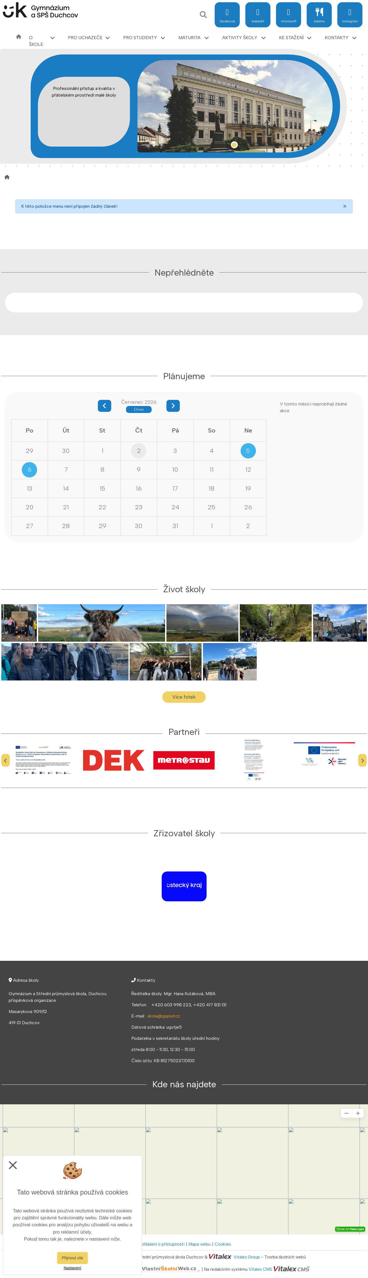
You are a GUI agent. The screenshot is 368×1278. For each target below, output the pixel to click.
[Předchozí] (5, 760)
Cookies (223, 1244)
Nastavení (72, 1268)
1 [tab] (234, 144)
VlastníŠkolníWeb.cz (149, 1269)
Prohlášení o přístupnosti (161, 1244)
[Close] (344, 206)
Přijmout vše (72, 1258)
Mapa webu (199, 1244)
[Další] (362, 760)
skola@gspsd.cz (163, 1016)
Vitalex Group (247, 1257)
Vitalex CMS (260, 1269)
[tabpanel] (235, 106)
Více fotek (184, 697)
